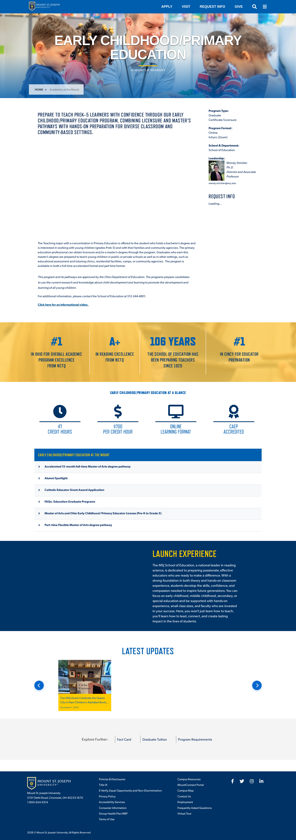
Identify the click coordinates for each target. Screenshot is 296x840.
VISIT (186, 6)
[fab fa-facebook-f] (232, 781)
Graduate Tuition (154, 739)
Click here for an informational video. (63, 304)
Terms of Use (106, 819)
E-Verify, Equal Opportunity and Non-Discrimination (130, 790)
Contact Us (184, 796)
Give (239, 6)
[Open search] (254, 6)
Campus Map (185, 790)
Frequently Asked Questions (194, 807)
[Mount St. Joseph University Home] (44, 6)
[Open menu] (265, 6)
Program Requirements (195, 739)
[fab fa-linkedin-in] (261, 781)
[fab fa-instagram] (252, 781)
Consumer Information (112, 807)
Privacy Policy (107, 796)
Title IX (103, 784)
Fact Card (124, 739)
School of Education (222, 150)
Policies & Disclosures (112, 779)
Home (39, 89)
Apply (166, 6)
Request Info (212, 6)
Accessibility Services (112, 802)
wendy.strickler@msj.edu (222, 183)
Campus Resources (188, 779)
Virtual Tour (184, 813)
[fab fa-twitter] (242, 781)
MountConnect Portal (190, 784)
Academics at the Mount (148, 70)
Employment (185, 802)
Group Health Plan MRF (113, 813)
